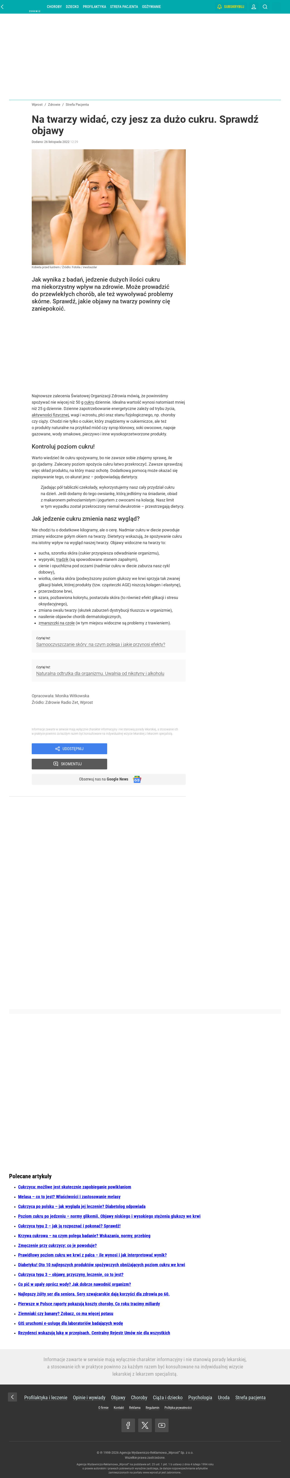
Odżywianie (153, 7)
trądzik (62, 559)
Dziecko (74, 7)
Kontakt (119, 1408)
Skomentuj (152, 749)
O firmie (103, 1408)
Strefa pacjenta (126, 7)
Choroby (56, 7)
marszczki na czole (58, 623)
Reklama (134, 1408)
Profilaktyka (96, 7)
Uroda (224, 1397)
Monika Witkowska (72, 695)
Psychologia (200, 1397)
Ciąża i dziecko (168, 1397)
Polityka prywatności (178, 1408)
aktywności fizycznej (50, 414)
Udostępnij (73, 749)
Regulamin (152, 1408)
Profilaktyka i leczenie (45, 1397)
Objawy (118, 1397)
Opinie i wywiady (89, 1397)
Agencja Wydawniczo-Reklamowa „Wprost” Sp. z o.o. (156, 1452)
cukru (89, 402)
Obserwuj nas (101, 765)
